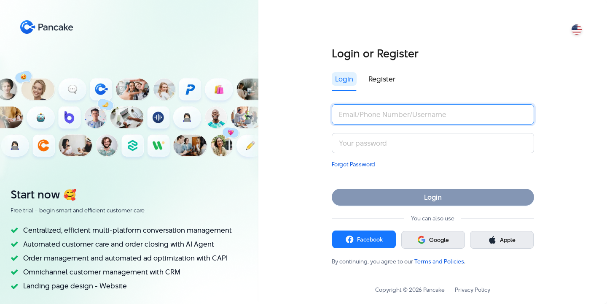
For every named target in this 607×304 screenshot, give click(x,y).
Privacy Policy (472, 289)
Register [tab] (381, 79)
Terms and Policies (439, 261)
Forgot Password (353, 164)
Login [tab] (344, 79)
